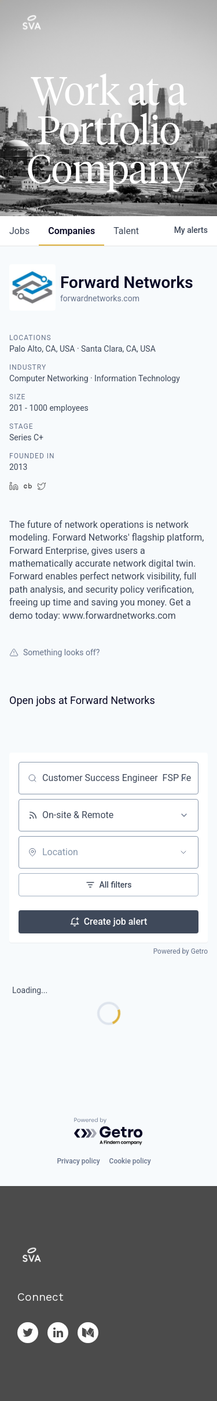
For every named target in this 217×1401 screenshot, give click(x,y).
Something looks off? (54, 652)
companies (71, 230)
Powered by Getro (180, 951)
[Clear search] (183, 778)
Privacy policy (78, 1161)
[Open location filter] (183, 852)
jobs (19, 230)
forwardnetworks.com (99, 298)
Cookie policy (130, 1161)
